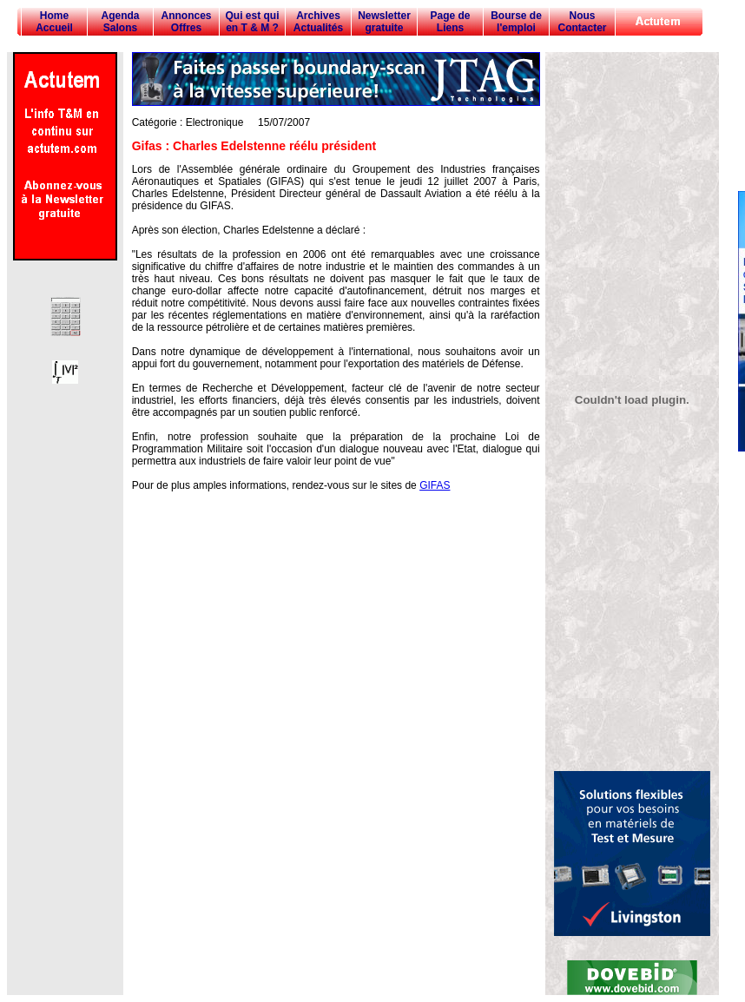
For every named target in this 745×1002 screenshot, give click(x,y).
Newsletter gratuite (384, 22)
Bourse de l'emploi (516, 22)
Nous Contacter (581, 22)
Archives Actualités (318, 22)
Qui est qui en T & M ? (252, 22)
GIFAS (434, 485)
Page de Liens (450, 22)
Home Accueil (54, 22)
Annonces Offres (186, 22)
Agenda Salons (120, 22)
